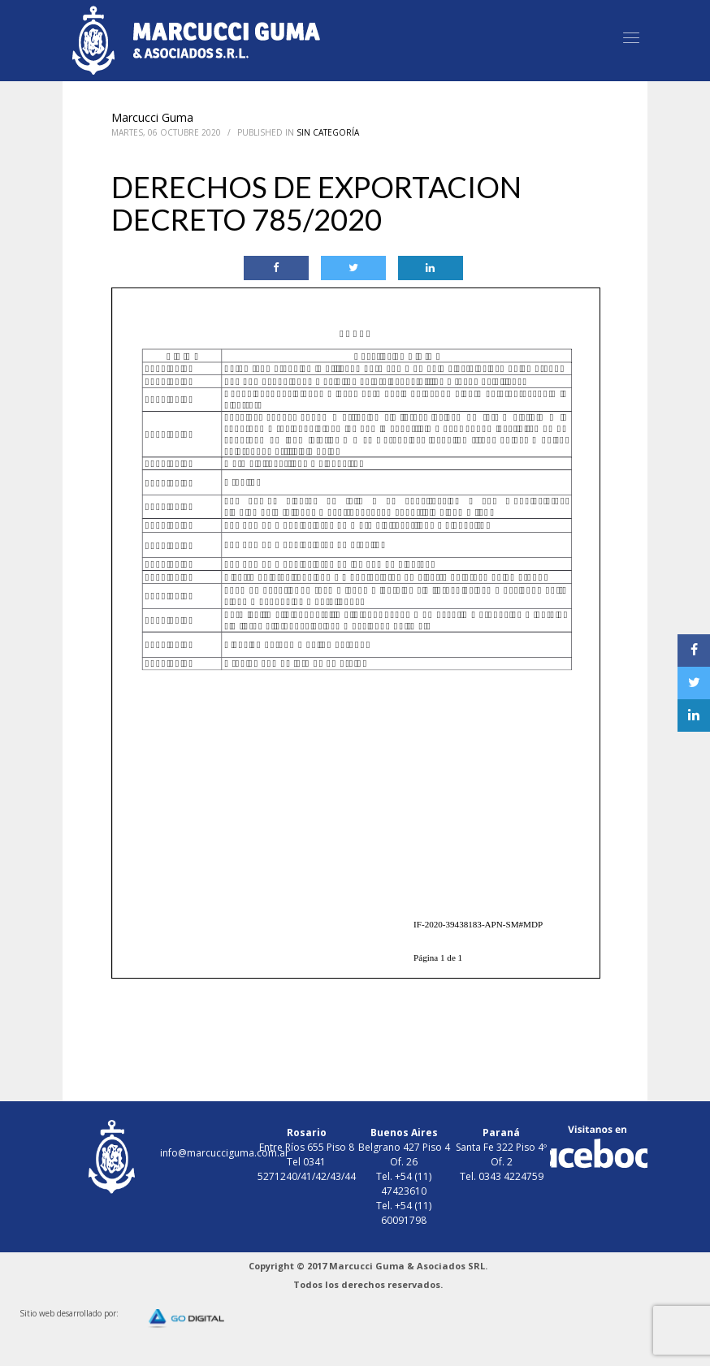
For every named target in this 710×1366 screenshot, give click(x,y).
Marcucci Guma (152, 117)
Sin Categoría (328, 132)
